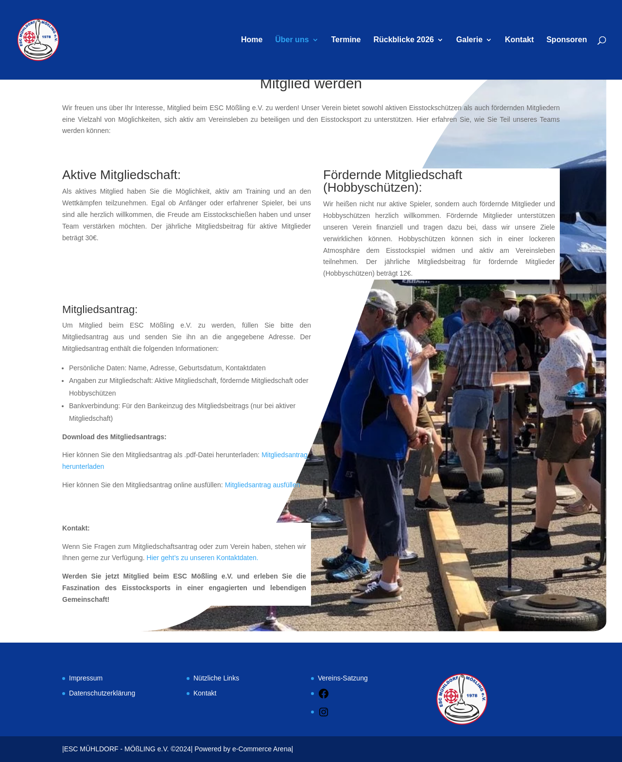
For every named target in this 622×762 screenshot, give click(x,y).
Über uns (292, 40)
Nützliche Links (216, 678)
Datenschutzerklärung (102, 693)
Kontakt (519, 40)
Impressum (86, 678)
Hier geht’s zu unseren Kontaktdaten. (203, 558)
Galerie (469, 40)
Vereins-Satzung (343, 678)
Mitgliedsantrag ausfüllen (262, 485)
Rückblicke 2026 (403, 40)
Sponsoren (566, 40)
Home (251, 40)
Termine (346, 40)
